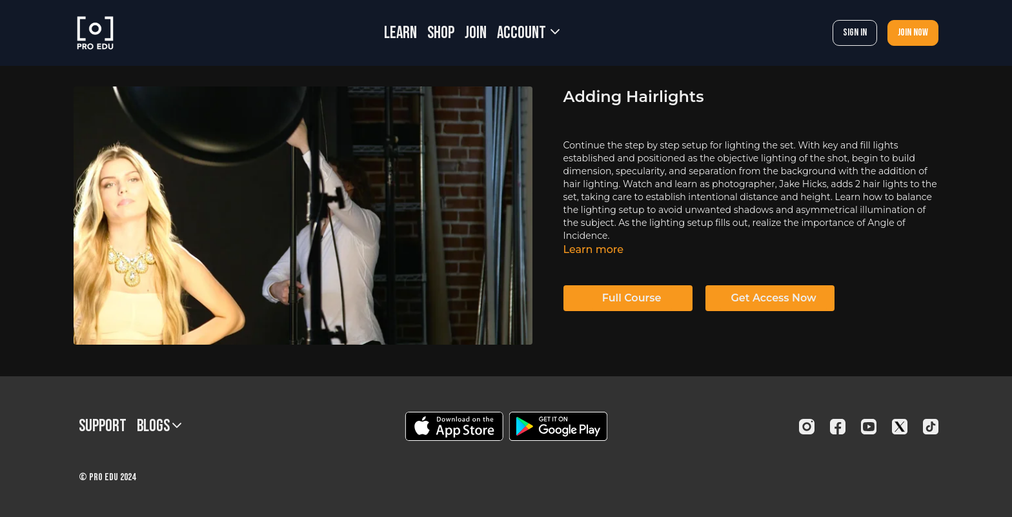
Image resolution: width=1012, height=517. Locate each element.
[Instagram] (807, 426)
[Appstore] (454, 426)
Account (528, 33)
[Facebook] (837, 426)
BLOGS (159, 426)
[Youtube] (868, 426)
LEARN (400, 33)
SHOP (440, 33)
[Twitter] (899, 426)
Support (102, 426)
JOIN (476, 33)
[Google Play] (558, 426)
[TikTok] (930, 426)
